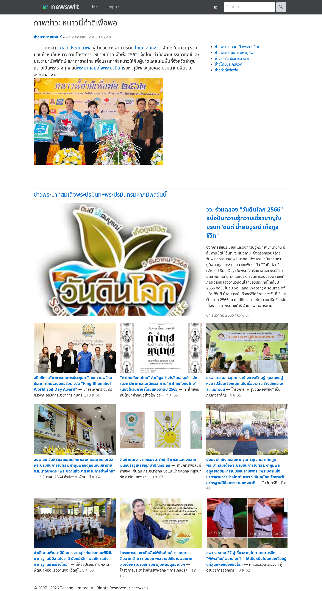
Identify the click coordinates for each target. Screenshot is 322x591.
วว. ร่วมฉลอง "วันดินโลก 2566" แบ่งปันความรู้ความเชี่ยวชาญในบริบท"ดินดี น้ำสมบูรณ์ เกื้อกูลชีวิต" (244, 222)
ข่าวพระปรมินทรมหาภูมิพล (235, 53)
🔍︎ (281, 7)
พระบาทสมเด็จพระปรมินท (100, 68)
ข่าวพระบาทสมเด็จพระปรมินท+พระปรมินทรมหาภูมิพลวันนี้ (100, 194)
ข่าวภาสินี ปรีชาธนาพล (232, 59)
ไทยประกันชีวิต (148, 48)
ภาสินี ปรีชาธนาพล (75, 48)
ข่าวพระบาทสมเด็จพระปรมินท (237, 47)
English (113, 7)
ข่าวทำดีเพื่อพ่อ (226, 70)
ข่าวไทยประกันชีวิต (228, 64)
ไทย (95, 7)
